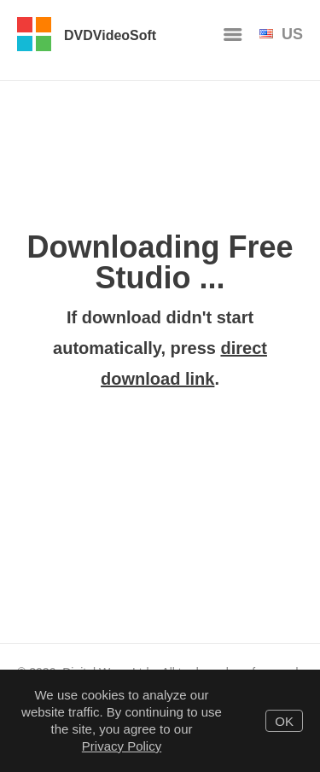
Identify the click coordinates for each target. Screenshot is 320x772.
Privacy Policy (121, 746)
